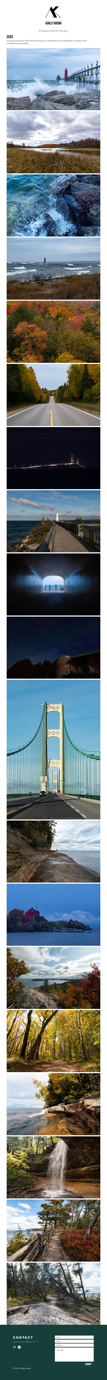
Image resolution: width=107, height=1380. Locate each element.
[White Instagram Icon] (14, 1347)
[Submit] (88, 1364)
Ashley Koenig (53, 23)
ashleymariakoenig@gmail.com (24, 1341)
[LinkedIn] (19, 1347)
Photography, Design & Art (49, 31)
